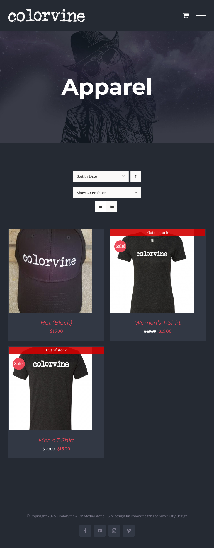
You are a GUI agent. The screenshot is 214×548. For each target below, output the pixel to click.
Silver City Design (173, 516)
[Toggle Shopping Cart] (186, 15)
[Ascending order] (135, 176)
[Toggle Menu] (200, 16)
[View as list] (111, 206)
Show (91, 193)
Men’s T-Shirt (56, 440)
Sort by (87, 176)
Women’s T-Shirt (158, 322)
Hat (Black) (56, 322)
